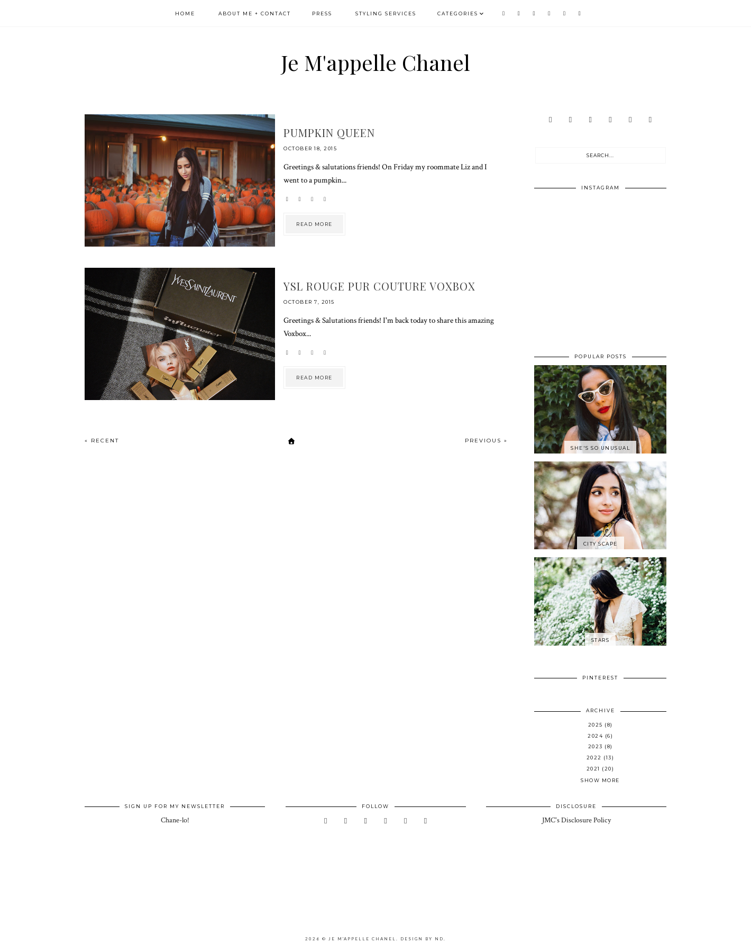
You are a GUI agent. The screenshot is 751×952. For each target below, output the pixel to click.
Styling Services (385, 13)
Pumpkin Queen (329, 132)
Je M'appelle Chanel (375, 62)
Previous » (486, 440)
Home (185, 13)
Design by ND (422, 938)
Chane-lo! (175, 820)
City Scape (600, 544)
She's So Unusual (600, 448)
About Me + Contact (254, 13)
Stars (600, 640)
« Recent (102, 440)
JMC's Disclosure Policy (576, 820)
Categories (457, 13)
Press (322, 13)
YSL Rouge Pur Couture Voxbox (379, 286)
